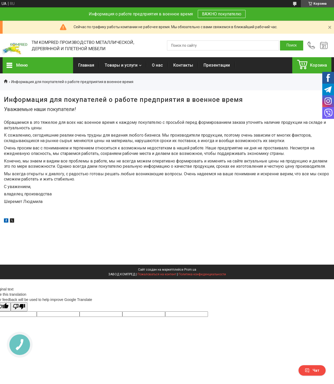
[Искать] (291, 45)
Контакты (183, 65)
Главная (86, 65)
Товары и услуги (121, 65)
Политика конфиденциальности (202, 274)
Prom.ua (190, 269)
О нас (157, 65)
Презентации (217, 65)
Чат (312, 370)
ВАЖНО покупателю (221, 13)
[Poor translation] (19, 306)
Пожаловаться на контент (157, 274)
